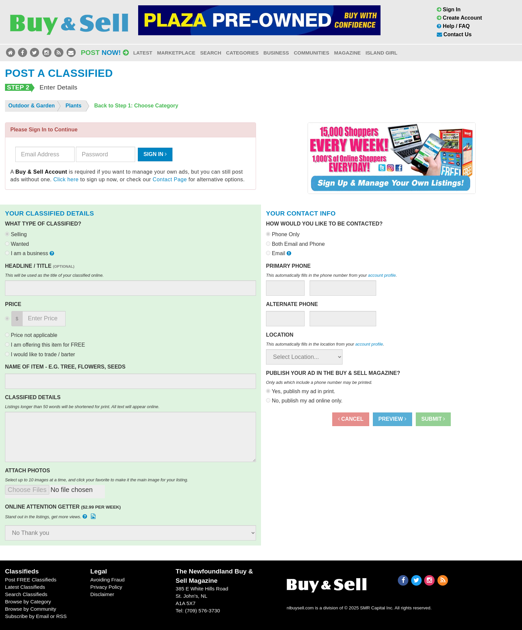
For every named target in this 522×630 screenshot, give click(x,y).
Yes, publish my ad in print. (300, 391)
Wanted (17, 244)
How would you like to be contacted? (324, 224)
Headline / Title (39, 266)
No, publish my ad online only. (304, 400)
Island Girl (381, 53)
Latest (142, 53)
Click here (66, 179)
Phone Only (283, 234)
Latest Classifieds (25, 587)
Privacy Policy (106, 587)
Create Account (459, 18)
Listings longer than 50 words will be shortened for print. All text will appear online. (82, 406)
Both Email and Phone (295, 244)
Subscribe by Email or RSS (36, 616)
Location (279, 335)
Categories (242, 53)
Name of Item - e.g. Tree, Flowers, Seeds (65, 367)
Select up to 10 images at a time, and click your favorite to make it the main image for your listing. (96, 479)
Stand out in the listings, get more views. (51, 516)
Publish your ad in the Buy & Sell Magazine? (333, 373)
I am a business (30, 253)
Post (105, 52)
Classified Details (33, 397)
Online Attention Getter (63, 507)
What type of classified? (43, 224)
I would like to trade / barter (40, 354)
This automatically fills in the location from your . (325, 344)
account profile (382, 275)
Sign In (449, 9)
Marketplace (176, 53)
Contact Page (170, 179)
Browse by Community (30, 609)
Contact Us (454, 34)
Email (279, 253)
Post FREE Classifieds (31, 579)
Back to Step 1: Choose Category (136, 105)
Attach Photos (27, 470)
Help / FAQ (453, 26)
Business (276, 53)
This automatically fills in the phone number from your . (331, 275)
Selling (16, 234)
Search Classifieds (26, 594)
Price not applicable (31, 335)
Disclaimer (102, 594)
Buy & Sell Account (41, 172)
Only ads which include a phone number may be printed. (319, 382)
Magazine (347, 53)
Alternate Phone (292, 304)
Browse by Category (28, 601)
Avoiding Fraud (107, 579)
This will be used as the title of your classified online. (54, 275)
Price (13, 304)
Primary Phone (288, 266)
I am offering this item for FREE (45, 345)
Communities (311, 53)
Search (210, 53)
